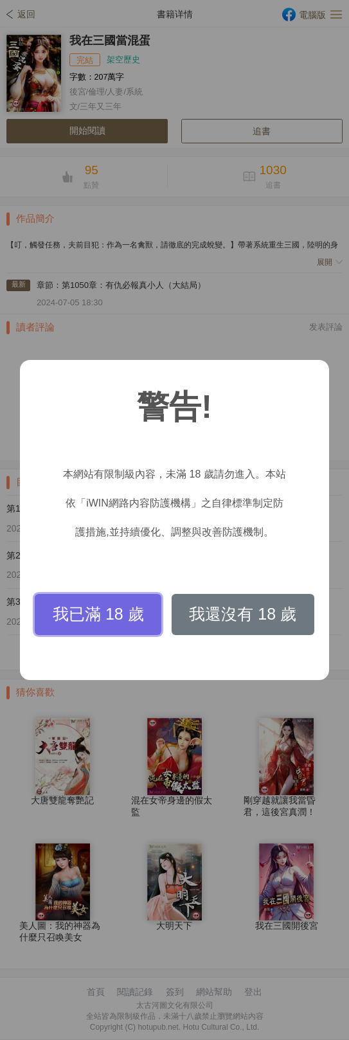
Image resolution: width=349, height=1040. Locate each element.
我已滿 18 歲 (98, 614)
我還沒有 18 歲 (242, 614)
